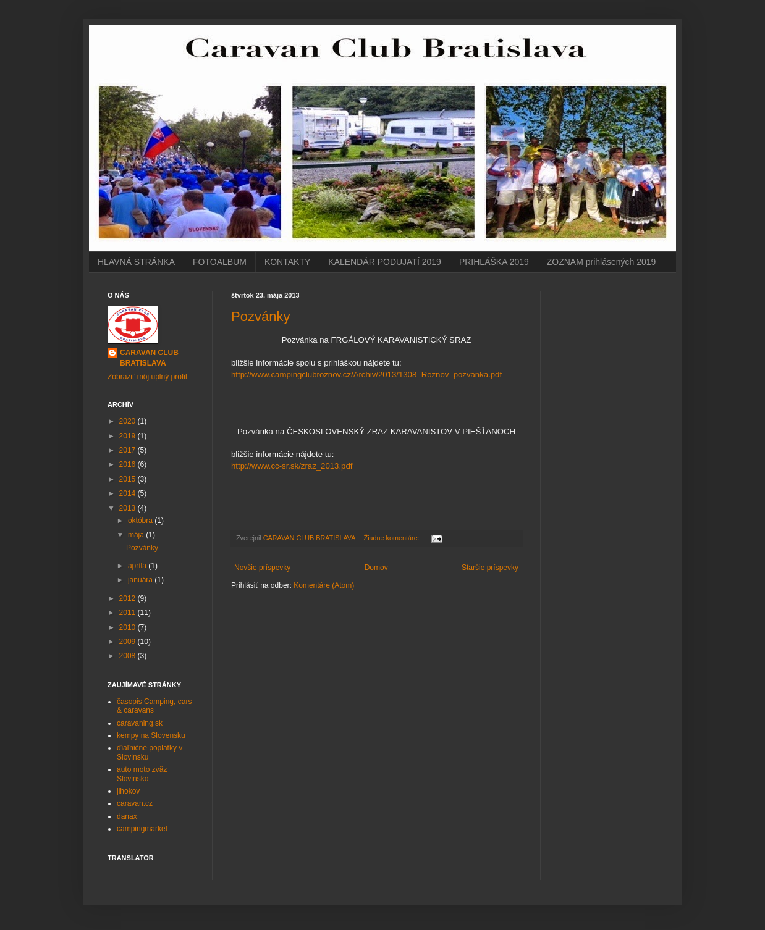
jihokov (128, 791)
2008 (128, 655)
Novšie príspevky (262, 567)
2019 (128, 436)
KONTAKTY (287, 262)
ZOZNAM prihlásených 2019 (601, 262)
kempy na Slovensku (151, 735)
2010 (128, 627)
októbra (141, 520)
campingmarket (142, 828)
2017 (128, 450)
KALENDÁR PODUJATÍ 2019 (384, 262)
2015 (128, 479)
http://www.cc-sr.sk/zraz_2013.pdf (291, 466)
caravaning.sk (140, 723)
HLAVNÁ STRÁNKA (136, 262)
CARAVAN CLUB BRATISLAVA (149, 357)
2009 (128, 641)
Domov (376, 567)
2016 (128, 464)
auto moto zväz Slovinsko (142, 773)
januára (141, 580)
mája (137, 534)
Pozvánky (260, 316)
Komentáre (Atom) (324, 585)
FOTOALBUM (220, 262)
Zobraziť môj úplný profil (147, 376)
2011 (128, 612)
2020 (128, 421)
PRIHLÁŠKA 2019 (494, 262)
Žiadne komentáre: (392, 538)
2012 (128, 598)
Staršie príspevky (490, 567)
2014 (128, 493)
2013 (128, 508)
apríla (138, 565)
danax (127, 816)
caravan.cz (135, 803)
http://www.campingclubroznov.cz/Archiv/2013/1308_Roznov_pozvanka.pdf (366, 374)
